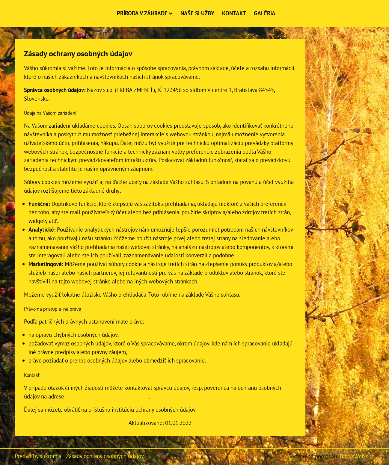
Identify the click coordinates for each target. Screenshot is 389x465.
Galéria (264, 13)
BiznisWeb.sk (355, 456)
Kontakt (234, 13)
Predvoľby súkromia (38, 456)
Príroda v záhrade (145, 13)
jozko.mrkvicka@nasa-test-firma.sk (107, 396)
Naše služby (197, 13)
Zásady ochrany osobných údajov (105, 456)
